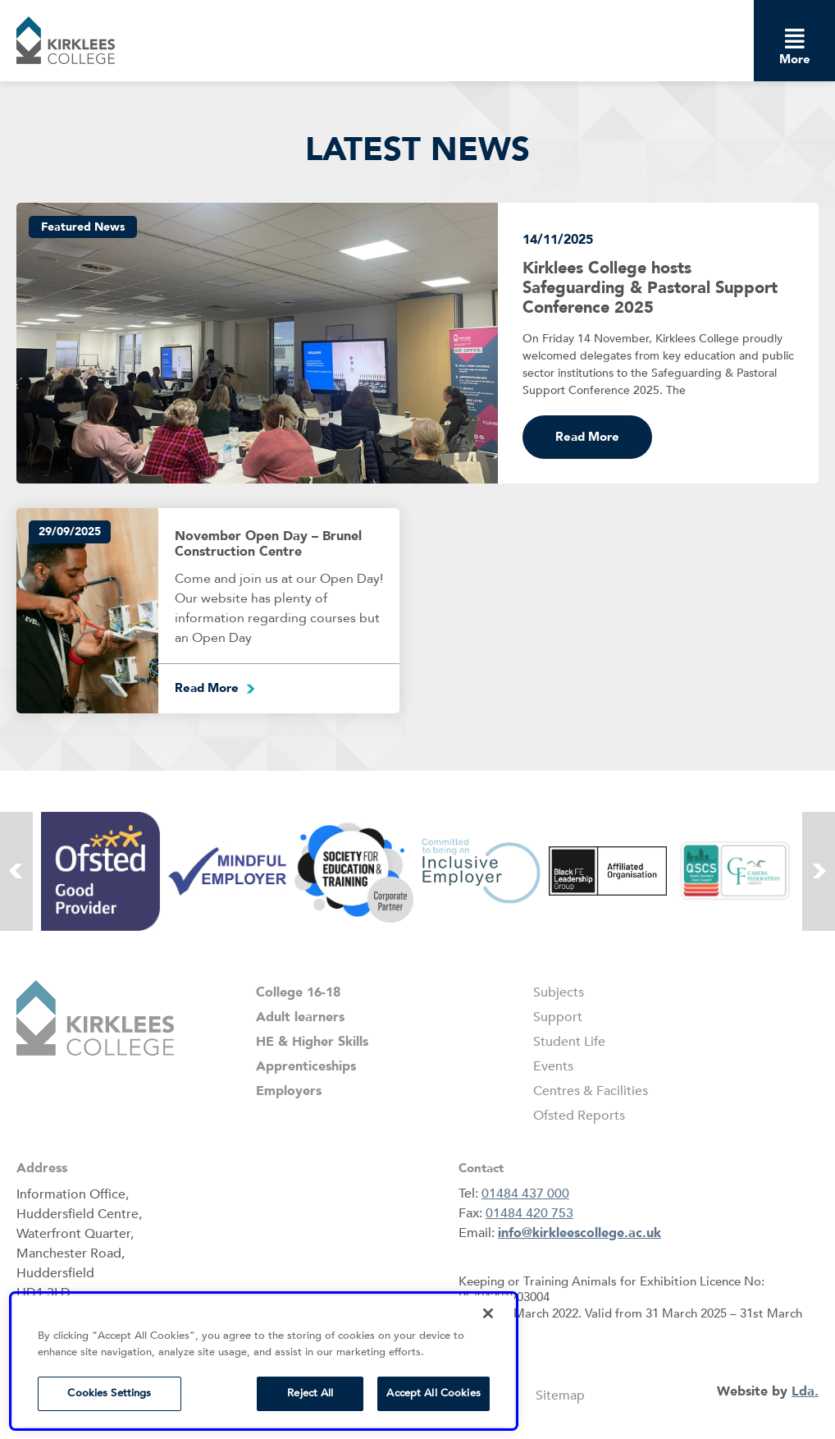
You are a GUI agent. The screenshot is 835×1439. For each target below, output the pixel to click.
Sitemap (560, 1395)
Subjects (558, 992)
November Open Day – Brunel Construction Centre (268, 544)
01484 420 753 (529, 1213)
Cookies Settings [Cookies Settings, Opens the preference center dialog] (109, 1393)
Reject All (310, 1393)
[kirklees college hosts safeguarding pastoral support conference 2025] (257, 343)
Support (557, 1017)
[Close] (488, 1313)
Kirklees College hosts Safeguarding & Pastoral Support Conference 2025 (650, 288)
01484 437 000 (525, 1194)
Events (553, 1066)
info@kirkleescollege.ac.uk (579, 1233)
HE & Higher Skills (312, 1042)
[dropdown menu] (794, 38)
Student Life (569, 1042)
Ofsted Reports (579, 1116)
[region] (263, 1361)
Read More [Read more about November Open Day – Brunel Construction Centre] (207, 688)
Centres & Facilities (590, 1091)
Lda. (805, 1391)
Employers (289, 1091)
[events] (87, 610)
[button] (65, 40)
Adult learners (300, 1017)
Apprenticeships (306, 1066)
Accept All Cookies (433, 1393)
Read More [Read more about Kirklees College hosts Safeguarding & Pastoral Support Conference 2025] (587, 436)
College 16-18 (298, 992)
